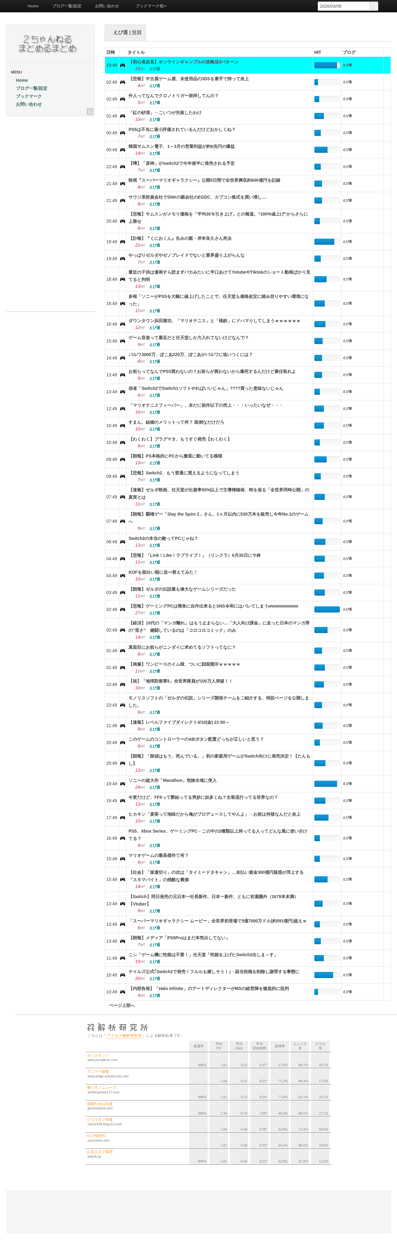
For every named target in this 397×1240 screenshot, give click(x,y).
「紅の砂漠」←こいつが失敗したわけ (165, 112)
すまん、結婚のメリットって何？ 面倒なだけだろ (176, 422)
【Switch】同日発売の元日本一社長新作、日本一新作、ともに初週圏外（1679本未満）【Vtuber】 (213, 900)
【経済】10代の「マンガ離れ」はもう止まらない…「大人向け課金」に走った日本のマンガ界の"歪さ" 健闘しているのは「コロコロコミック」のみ (219, 626)
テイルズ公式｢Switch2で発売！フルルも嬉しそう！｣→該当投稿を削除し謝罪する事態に (214, 971)
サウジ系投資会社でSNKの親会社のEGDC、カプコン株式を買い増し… (197, 197)
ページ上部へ (120, 1005)
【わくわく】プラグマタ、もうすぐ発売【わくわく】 (180, 439)
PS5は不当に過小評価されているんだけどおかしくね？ (181, 129)
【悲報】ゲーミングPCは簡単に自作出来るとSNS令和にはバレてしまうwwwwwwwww (213, 606)
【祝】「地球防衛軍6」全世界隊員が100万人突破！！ (180, 681)
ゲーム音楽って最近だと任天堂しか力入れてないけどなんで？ (188, 337)
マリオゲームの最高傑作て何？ (158, 855)
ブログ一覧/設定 (64, 6)
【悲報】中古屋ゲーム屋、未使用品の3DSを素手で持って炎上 (188, 78)
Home (31, 6)
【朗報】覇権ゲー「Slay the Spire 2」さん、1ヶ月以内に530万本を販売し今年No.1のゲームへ (218, 518)
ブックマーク (26, 96)
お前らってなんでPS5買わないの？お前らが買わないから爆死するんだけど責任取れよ (212, 371)
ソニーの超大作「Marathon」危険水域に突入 (172, 780)
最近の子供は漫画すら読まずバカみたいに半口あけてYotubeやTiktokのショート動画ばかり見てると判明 (219, 276)
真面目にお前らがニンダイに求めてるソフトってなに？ (182, 647)
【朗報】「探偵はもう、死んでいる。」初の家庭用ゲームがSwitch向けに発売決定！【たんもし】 (219, 760)
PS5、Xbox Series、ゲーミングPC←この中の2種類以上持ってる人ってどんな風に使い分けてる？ (217, 835)
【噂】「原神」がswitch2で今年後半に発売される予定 (181, 163)
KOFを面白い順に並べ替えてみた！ (163, 572)
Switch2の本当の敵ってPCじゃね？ (163, 538)
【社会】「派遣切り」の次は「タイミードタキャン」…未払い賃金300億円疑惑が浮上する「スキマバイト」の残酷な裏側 (215, 876)
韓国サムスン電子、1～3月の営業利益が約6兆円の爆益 (181, 146)
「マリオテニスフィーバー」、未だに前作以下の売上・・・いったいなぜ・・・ (205, 405)
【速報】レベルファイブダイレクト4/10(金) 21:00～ (178, 722)
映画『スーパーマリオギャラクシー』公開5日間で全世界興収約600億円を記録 (204, 180)
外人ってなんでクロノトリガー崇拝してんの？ (173, 95)
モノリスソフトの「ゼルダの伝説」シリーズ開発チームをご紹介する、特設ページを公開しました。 (218, 701)
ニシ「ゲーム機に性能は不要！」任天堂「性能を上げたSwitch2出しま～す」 (203, 954)
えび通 (347, 65)
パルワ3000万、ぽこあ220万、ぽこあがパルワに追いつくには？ (190, 354)
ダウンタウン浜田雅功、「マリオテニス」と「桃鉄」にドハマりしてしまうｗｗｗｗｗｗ (214, 320)
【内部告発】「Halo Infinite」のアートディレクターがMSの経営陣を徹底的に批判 (208, 988)
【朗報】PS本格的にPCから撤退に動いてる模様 (175, 456)
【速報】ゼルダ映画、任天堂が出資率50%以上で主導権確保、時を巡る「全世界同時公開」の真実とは (218, 493)
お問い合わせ (105, 6)
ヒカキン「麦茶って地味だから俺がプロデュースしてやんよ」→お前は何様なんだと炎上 (214, 814)
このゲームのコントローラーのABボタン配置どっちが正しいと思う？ (196, 739)
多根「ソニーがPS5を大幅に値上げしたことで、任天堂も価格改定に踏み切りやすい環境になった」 (218, 300)
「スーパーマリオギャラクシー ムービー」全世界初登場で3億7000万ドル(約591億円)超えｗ (217, 920)
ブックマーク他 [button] (149, 6)
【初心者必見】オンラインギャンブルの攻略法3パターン (183, 61)
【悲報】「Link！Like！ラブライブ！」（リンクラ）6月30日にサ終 (194, 555)
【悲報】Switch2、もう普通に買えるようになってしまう (183, 472)
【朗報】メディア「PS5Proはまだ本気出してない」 (179, 937)
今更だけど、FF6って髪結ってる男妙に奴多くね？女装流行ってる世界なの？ (203, 797)
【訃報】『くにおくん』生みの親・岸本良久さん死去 (180, 238)
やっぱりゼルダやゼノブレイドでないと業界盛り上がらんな (186, 255)
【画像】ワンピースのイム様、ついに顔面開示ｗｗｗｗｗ (184, 664)
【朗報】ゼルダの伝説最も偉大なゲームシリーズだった (182, 589)
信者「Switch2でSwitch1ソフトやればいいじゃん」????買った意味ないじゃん (205, 388)
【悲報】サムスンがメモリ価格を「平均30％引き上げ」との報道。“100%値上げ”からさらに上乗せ (218, 218)
